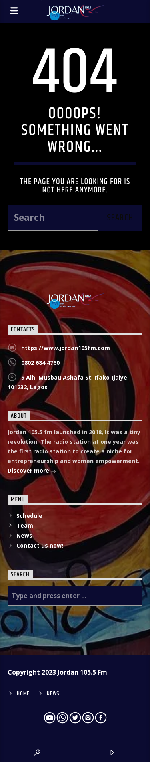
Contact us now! (39, 545)
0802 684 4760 (40, 362)
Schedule (29, 515)
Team (24, 525)
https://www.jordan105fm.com (65, 348)
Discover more (32, 471)
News (24, 535)
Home (23, 693)
